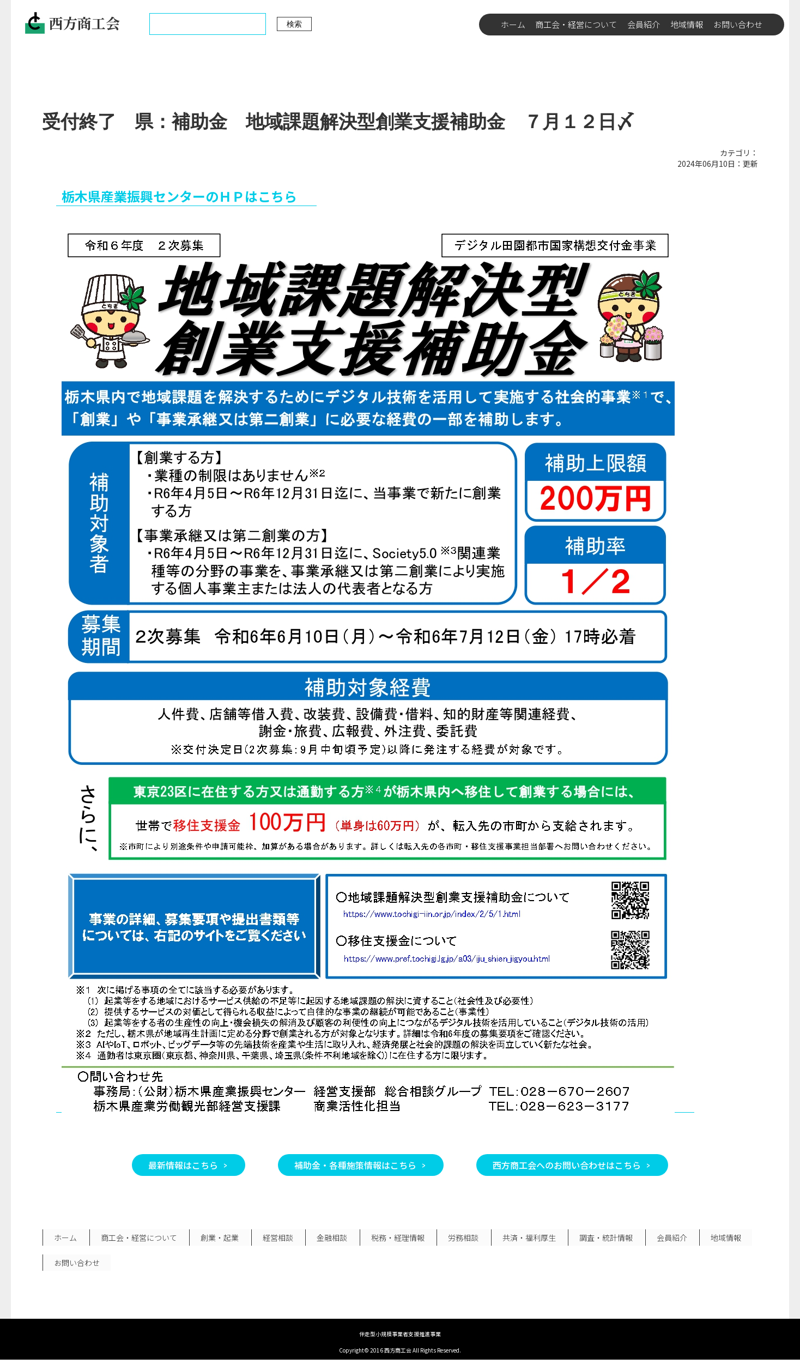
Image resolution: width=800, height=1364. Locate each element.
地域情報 (686, 24)
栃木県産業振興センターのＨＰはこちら (179, 196)
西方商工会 (72, 23)
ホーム (513, 24)
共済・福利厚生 (519, 1238)
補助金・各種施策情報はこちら (355, 1165)
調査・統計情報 (594, 1238)
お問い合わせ (737, 24)
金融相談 (326, 1238)
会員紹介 (643, 24)
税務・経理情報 (390, 1238)
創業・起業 (216, 1238)
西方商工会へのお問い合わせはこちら (567, 1165)
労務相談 (454, 1238)
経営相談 (273, 1238)
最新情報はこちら (183, 1165)
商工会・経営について (576, 24)
